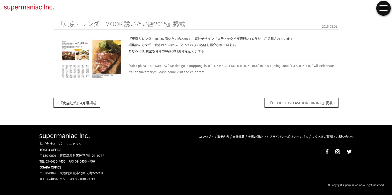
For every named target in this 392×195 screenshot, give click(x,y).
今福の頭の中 (257, 136)
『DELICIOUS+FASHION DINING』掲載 (301, 102)
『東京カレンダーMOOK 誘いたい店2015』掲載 (121, 23)
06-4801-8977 (56, 179)
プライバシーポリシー (284, 136)
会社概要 (238, 136)
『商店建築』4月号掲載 (76, 102)
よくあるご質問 (322, 136)
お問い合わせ (345, 136)
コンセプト (206, 136)
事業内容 (223, 136)
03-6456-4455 (56, 161)
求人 (305, 136)
